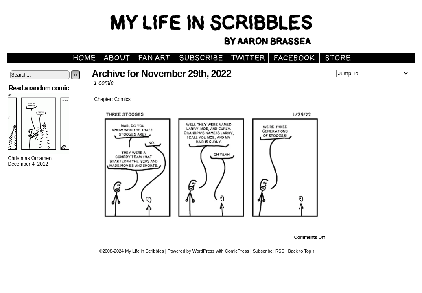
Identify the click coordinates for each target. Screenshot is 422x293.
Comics (122, 99)
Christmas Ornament (30, 158)
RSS (279, 251)
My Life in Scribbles (144, 251)
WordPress (203, 251)
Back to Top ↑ (301, 251)
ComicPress (237, 251)
